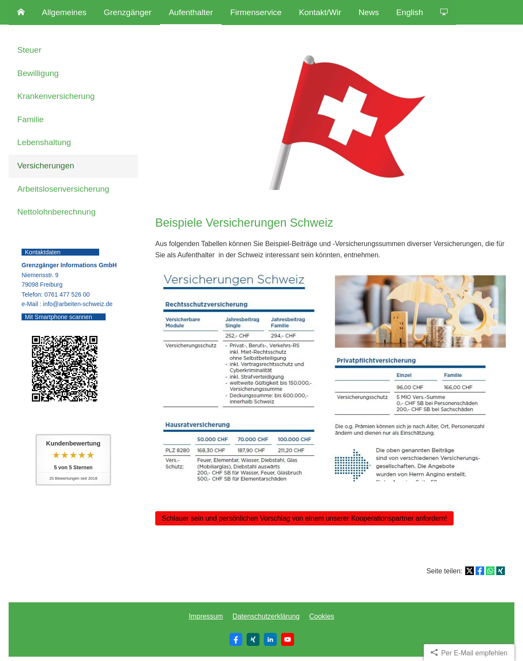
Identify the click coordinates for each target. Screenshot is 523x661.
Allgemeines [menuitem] (64, 12)
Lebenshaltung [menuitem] (44, 142)
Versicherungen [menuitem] (45, 165)
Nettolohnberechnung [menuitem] (56, 211)
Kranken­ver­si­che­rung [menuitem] (56, 96)
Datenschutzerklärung (266, 616)
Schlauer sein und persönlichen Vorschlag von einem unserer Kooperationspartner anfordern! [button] (304, 518)
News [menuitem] (368, 12)
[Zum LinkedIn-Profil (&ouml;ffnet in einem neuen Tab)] (270, 639)
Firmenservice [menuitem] (256, 12)
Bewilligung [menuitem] (38, 73)
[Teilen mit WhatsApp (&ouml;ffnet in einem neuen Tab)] (490, 570)
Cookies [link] (321, 616)
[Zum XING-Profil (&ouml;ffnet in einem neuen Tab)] (253, 639)
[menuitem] (21, 12)
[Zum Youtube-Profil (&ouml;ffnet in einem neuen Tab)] (287, 639)
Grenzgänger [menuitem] (128, 12)
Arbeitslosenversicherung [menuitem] (63, 188)
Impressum (206, 616)
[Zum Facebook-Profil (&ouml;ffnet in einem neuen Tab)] (235, 639)
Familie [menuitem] (30, 119)
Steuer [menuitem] (29, 49)
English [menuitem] (409, 12)
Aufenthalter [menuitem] (191, 12)
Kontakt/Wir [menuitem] (320, 12)
